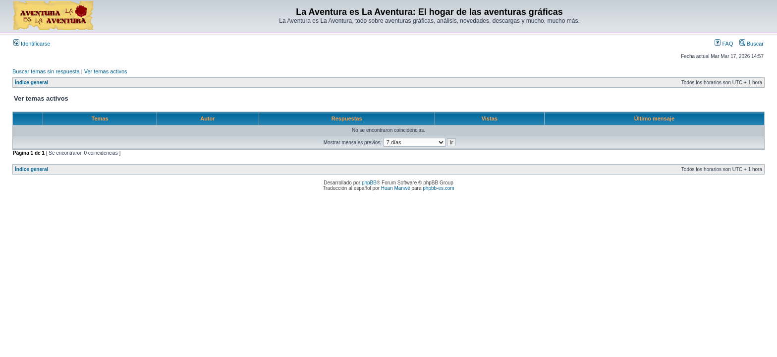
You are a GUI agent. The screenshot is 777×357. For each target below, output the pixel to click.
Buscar (751, 44)
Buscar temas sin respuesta (46, 71)
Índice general (31, 82)
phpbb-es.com (438, 188)
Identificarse (31, 44)
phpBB (369, 182)
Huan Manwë (395, 188)
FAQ (724, 44)
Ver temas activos (105, 71)
